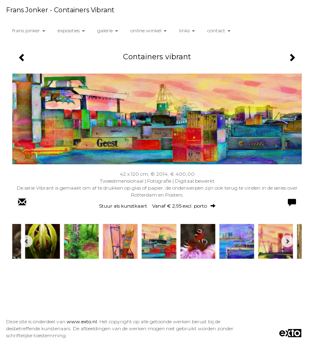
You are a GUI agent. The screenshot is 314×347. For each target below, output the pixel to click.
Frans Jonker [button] (28, 30)
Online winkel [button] (148, 30)
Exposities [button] (71, 30)
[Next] (287, 241)
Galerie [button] (107, 30)
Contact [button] (219, 30)
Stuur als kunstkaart (157, 206)
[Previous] (26, 241)
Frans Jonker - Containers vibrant (60, 10)
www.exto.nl (82, 321)
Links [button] (187, 30)
